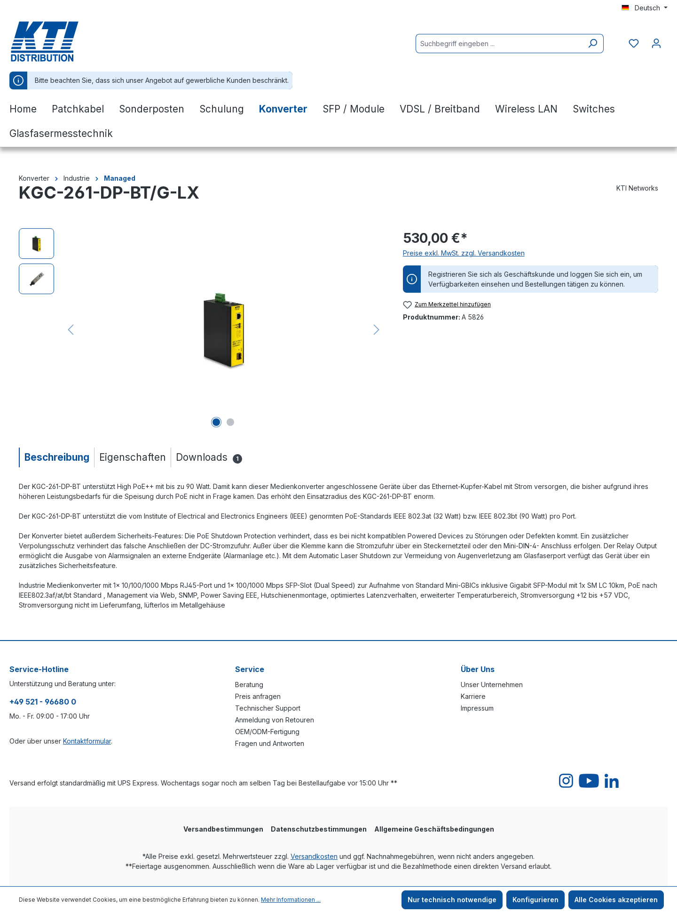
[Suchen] (593, 43)
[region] (201, 329)
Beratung (249, 685)
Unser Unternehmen (492, 685)
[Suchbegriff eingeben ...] (499, 43)
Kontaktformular (87, 741)
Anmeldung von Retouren (274, 720)
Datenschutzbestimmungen (319, 829)
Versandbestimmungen (223, 829)
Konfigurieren (535, 900)
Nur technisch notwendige (452, 900)
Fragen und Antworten (269, 743)
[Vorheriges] (70, 329)
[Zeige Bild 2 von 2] (230, 422)
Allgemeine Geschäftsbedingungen (434, 829)
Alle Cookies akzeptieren (616, 900)
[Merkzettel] (633, 43)
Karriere (473, 696)
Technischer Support (267, 708)
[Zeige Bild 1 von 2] (216, 422)
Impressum (477, 708)
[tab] (56, 457)
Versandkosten (314, 856)
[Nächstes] (377, 329)
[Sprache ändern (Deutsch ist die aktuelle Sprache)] (645, 8)
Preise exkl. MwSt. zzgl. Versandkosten (464, 253)
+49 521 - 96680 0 (42, 701)
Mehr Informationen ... (291, 899)
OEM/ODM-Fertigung (267, 732)
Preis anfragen (258, 696)
